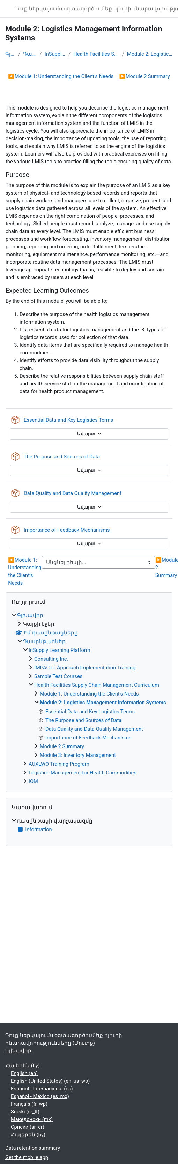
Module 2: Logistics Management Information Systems (150, 54)
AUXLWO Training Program (59, 764)
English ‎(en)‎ (24, 1073)
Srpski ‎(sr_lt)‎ (25, 1112)
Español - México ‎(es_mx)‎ (40, 1096)
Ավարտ (86, 433)
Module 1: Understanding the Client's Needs (60, 76)
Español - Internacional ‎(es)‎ (42, 1089)
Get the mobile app (26, 1157)
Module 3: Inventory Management (78, 755)
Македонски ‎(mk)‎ (32, 1119)
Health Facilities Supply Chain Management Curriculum (96, 54)
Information (34, 829)
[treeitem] (89, 698)
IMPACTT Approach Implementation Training (84, 667)
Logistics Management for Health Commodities (82, 772)
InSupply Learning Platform (55, 54)
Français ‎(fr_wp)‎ (29, 1104)
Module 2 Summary (144, 76)
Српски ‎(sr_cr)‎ (27, 1127)
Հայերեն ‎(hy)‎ (22, 1065)
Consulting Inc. (51, 659)
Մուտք (83, 1043)
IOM (33, 781)
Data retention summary (32, 1148)
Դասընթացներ (30, 54)
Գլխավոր (10, 54)
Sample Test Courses (58, 676)
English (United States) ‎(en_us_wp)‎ (50, 1081)
